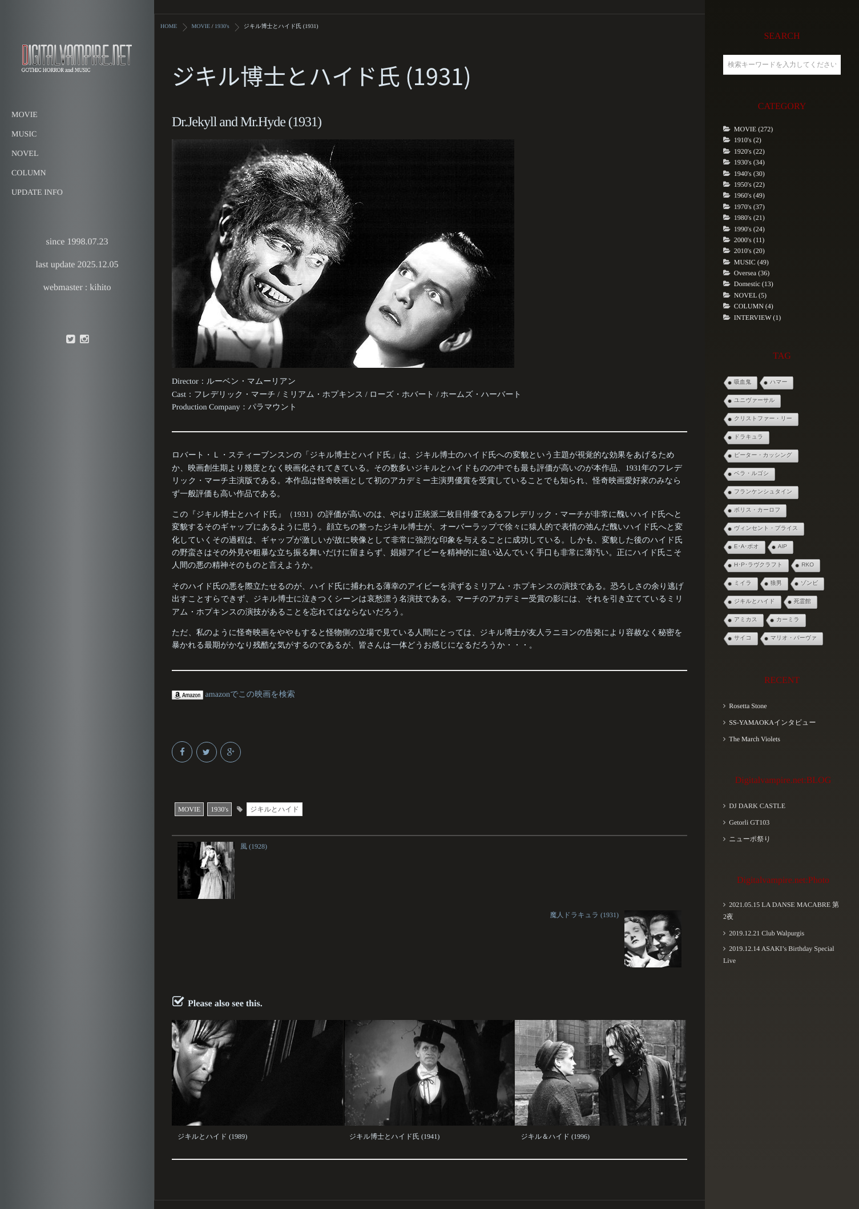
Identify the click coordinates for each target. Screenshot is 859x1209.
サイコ (743, 638)
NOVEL (24, 154)
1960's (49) (749, 195)
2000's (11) (749, 240)
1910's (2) (747, 140)
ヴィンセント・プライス (766, 528)
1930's (219, 809)
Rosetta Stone (748, 706)
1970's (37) (749, 207)
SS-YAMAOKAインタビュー (772, 722)
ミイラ (743, 583)
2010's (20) (749, 251)
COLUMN (28, 173)
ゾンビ (809, 583)
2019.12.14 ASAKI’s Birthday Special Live (778, 955)
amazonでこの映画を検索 (233, 694)
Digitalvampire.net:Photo (783, 880)
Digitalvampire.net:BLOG (783, 780)
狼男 (776, 583)
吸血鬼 (742, 382)
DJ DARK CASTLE (757, 806)
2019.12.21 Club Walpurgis (766, 933)
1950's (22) (749, 184)
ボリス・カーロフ (757, 510)
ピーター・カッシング (763, 455)
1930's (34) (749, 162)
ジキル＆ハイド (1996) (555, 1067)
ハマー (778, 382)
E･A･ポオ (746, 547)
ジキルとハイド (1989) (212, 1067)
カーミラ (788, 620)
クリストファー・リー (763, 419)
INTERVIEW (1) (757, 318)
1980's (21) (749, 218)
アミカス (745, 620)
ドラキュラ (748, 437)
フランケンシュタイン (763, 492)
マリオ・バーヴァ (794, 638)
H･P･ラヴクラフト (758, 565)
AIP (782, 547)
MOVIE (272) (753, 129)
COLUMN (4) (753, 306)
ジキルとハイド (274, 809)
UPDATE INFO (37, 192)
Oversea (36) (751, 273)
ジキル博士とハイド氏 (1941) (394, 1067)
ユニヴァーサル (754, 400)
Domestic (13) (753, 284)
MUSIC (24, 134)
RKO (807, 565)
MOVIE (24, 115)
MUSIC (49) (751, 262)
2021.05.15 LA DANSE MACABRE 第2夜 (781, 911)
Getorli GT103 (749, 822)
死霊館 (802, 602)
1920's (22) (749, 151)
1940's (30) (749, 174)
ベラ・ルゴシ (751, 474)
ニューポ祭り (750, 839)
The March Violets (754, 739)
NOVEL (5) (750, 295)
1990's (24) (749, 229)
